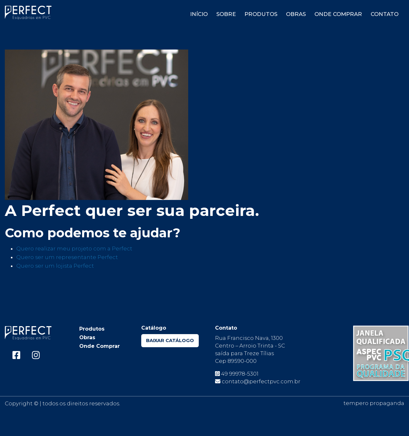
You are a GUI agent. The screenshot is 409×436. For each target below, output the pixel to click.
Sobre (226, 14)
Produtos (260, 14)
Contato (384, 14)
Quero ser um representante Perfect (67, 257)
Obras (296, 14)
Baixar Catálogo (170, 340)
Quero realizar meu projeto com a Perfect (74, 248)
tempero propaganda (373, 403)
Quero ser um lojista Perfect (55, 266)
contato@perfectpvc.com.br (257, 381)
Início (199, 14)
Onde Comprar (338, 14)
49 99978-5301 (237, 374)
